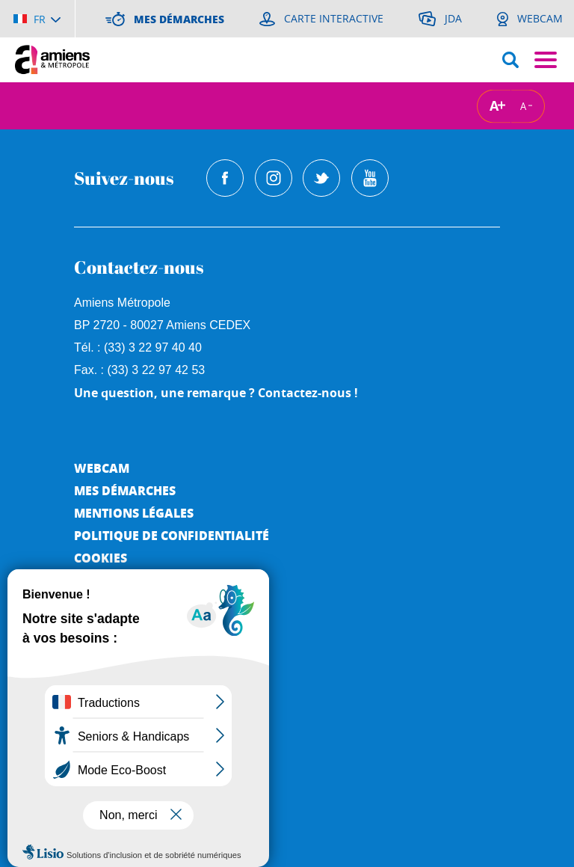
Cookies (100, 557)
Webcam (101, 468)
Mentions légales (134, 512)
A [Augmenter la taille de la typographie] (494, 105)
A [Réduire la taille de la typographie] (523, 105)
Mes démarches (125, 490)
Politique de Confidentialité (171, 535)
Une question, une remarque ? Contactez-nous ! (216, 393)
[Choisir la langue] (37, 18)
